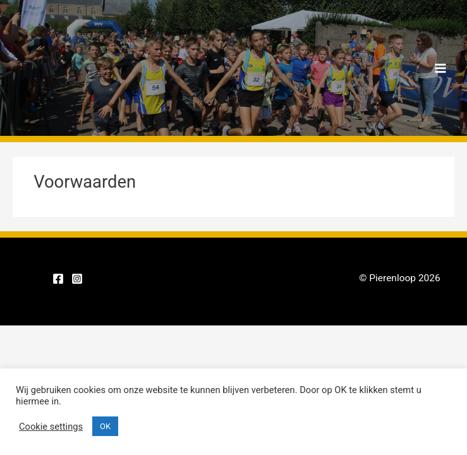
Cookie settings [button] (51, 426)
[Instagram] (77, 278)
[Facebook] (58, 278)
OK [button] (105, 426)
